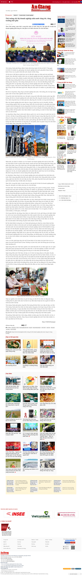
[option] (15, 519)
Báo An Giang (13, 329)
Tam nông (19, 551)
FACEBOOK (67, 547)
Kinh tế (15, 15)
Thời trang (33, 551)
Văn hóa (19, 549)
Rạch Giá (48, 327)
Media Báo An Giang (21, 553)
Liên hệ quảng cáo (56, 2)
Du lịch (46, 551)
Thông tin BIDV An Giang (65, 82)
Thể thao (33, 549)
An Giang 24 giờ (20, 544)
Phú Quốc (53, 327)
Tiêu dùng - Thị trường (64, 117)
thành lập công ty (64, 198)
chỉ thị (17, 327)
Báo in (73, 573)
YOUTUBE (73, 547)
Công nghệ (33, 546)
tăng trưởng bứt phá (36, 327)
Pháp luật (47, 546)
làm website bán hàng (66, 200)
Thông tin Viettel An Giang (65, 50)
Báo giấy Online (66, 2)
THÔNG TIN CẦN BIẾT (6, 526)
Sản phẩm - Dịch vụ (63, 143)
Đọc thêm (9, 375)
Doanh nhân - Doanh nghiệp (26, 15)
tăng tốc (30, 327)
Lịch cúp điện (75, 2)
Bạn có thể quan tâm (12, 337)
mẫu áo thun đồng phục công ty (65, 195)
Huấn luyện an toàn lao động (63, 186)
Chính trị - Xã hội (34, 544)
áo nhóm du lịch (61, 188)
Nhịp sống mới (6, 551)
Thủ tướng (14, 327)
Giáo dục (19, 546)
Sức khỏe (47, 549)
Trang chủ (9, 15)
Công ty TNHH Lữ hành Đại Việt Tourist (66, 184)
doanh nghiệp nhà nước (23, 327)
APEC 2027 (44, 327)
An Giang (8, 329)
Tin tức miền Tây (6, 553)
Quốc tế (4, 549)
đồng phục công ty (61, 190)
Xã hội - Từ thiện (48, 544)
